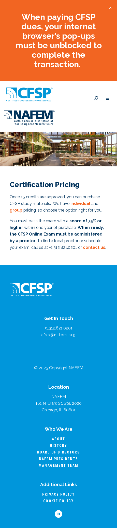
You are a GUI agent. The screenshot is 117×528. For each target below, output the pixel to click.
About (58, 439)
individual (80, 203)
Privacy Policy (58, 494)
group (16, 210)
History (58, 446)
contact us (94, 247)
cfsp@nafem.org (58, 335)
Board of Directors (58, 452)
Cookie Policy (58, 501)
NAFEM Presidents (58, 459)
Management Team (58, 465)
